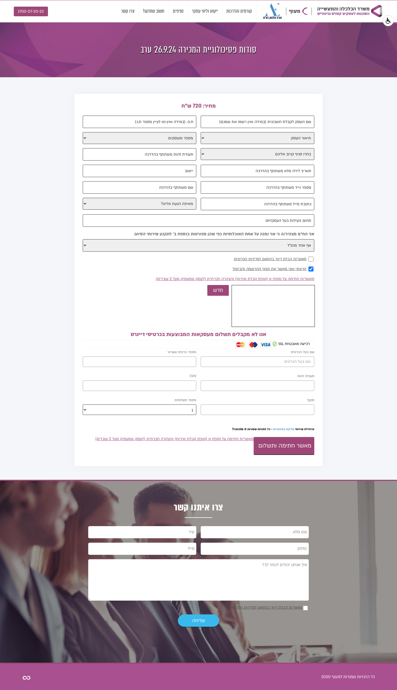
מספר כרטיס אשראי (182, 352)
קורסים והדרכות (239, 11)
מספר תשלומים (185, 400)
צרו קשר (128, 11)
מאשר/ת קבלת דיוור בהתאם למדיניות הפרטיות (270, 259)
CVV (193, 376)
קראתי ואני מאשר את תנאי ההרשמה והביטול (269, 268)
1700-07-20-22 (31, 11)
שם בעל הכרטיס (302, 352)
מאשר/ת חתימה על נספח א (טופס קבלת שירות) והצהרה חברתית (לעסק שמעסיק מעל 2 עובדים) (235, 278)
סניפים (178, 11)
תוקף (310, 400)
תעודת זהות (305, 376)
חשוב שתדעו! (153, 11)
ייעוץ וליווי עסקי (205, 11)
